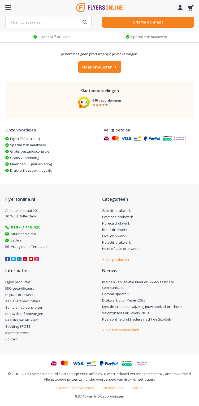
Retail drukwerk (114, 229)
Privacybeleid (112, 387)
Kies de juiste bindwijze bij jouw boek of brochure (142, 306)
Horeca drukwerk (116, 223)
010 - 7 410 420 (26, 227)
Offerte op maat (148, 22)
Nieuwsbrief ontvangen (24, 313)
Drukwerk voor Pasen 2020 (123, 300)
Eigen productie (17, 282)
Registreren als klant (21, 320)
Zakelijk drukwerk (116, 210)
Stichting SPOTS (18, 326)
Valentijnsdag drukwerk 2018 (125, 313)
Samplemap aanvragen (24, 307)
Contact (11, 339)
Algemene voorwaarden (74, 387)
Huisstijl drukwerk (116, 242)
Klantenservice (17, 332)
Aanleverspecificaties (22, 301)
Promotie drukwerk (117, 217)
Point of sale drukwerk (120, 248)
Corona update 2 (115, 293)
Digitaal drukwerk (19, 294)
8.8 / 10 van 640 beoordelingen (99, 396)
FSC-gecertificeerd (19, 288)
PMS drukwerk (114, 236)
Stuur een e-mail (24, 233)
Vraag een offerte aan (29, 246)
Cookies (137, 387)
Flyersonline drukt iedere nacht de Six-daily (137, 319)
